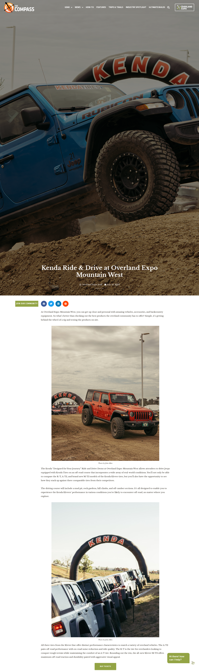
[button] (68, 7)
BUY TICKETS (105, 666)
